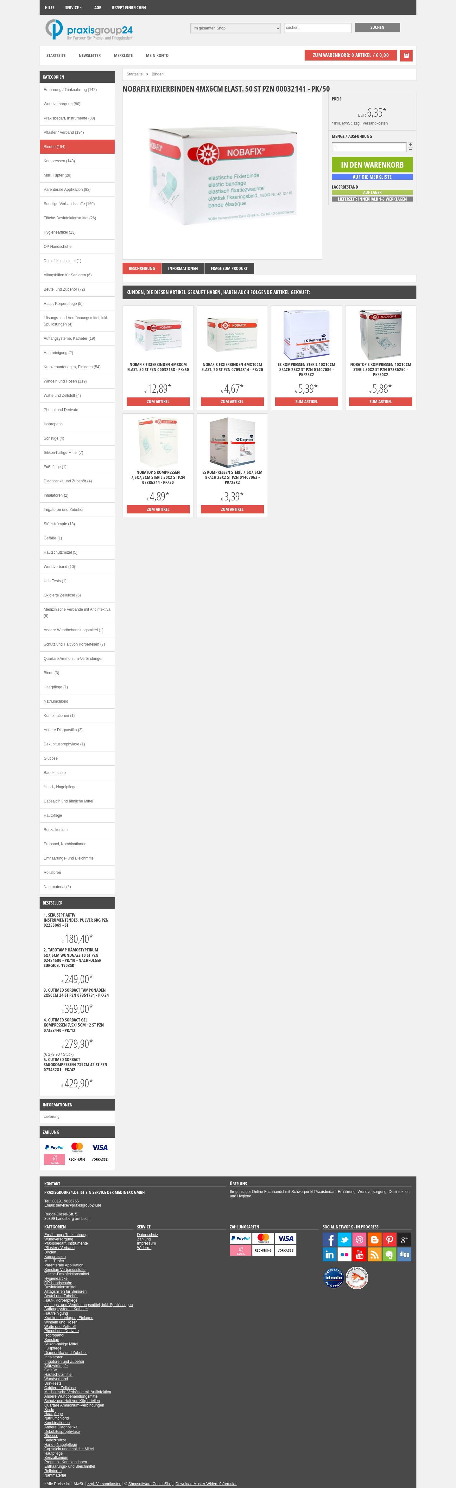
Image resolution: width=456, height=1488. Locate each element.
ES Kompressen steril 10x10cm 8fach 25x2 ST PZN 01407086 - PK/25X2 (306, 369)
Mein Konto (157, 55)
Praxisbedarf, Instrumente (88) (69, 118)
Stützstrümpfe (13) (59, 524)
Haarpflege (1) (56, 687)
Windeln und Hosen (61, 1322)
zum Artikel (158, 401)
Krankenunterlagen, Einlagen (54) (72, 367)
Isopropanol (54, 424)
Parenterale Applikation (63, 1265)
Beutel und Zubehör (61, 1296)
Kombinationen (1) (59, 715)
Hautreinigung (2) (58, 353)
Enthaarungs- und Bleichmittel (69, 858)
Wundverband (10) (59, 566)
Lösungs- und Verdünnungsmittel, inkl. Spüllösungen (88, 1305)
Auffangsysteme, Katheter (66, 1309)
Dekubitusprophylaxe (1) (64, 744)
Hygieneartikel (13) (60, 232)
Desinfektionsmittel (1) (62, 261)
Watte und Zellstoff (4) (62, 395)
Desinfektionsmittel (60, 1287)
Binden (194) (55, 147)
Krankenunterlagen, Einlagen (68, 1318)
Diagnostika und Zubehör (65, 1352)
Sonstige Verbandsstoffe (65, 1269)
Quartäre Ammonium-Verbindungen (74, 658)
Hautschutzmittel (58, 1374)
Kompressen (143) (59, 161)
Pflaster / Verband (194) (64, 132)
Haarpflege (53, 1414)
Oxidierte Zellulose (60, 1388)
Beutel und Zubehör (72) (64, 289)
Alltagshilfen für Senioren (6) (68, 275)
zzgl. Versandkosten (371, 123)
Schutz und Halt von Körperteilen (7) (74, 644)
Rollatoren (52, 872)
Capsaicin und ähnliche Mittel (68, 801)
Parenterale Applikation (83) (67, 189)
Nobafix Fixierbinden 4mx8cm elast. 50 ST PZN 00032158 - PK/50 (158, 367)
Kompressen (55, 1256)
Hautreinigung (56, 1313)
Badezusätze (55, 772)
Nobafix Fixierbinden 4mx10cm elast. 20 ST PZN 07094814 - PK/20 (232, 367)
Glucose (51, 758)
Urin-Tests (52, 1383)
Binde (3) (51, 673)
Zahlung (144, 1239)
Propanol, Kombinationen (65, 844)
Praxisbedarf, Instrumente (66, 1243)
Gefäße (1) (53, 538)
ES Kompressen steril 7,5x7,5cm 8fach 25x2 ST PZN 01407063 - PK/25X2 (232, 477)
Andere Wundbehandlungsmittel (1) (74, 630)
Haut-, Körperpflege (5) (63, 303)
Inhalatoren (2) (56, 495)
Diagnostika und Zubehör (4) (68, 481)
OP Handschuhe (58, 246)
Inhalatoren (53, 1357)
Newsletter (90, 55)
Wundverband (56, 1379)
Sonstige (51, 1339)
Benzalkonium (55, 830)
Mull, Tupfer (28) (57, 175)
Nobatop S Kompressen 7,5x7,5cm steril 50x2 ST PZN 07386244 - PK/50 (158, 477)
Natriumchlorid (56, 701)
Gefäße (50, 1370)
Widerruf (144, 1248)
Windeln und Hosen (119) (65, 381)
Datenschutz (147, 1235)
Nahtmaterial (55, 1475)
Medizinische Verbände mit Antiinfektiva (77, 1392)
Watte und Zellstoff (60, 1326)
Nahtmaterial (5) (57, 887)
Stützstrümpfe (56, 1366)
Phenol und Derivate (61, 410)
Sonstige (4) (54, 438)
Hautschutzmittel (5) (61, 552)
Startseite (56, 55)
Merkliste (123, 55)
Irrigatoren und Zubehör (64, 509)
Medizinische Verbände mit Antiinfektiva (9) (77, 612)
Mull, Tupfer (54, 1261)
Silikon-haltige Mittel (61, 1344)
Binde (49, 1409)
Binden (50, 1252)
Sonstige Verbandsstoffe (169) (69, 204)
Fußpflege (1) (55, 467)
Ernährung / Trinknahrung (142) (70, 89)
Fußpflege (52, 1348)
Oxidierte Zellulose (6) (62, 595)
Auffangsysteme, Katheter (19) (69, 338)
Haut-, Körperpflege (61, 1300)
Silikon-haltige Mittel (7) (63, 452)
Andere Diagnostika (61, 1427)
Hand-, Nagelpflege (60, 787)
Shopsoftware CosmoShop (151, 1484)
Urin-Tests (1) (55, 581)
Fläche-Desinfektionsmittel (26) (70, 218)
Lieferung (52, 1116)
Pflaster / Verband (59, 1248)
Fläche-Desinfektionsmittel (66, 1274)
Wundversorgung (58, 1239)
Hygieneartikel (56, 1278)
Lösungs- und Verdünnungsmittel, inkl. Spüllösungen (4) (76, 321)
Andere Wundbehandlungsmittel (71, 1396)
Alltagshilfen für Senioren (65, 1291)
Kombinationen (57, 1422)
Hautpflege (53, 815)
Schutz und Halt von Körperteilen (72, 1401)
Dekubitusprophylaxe (62, 1431)
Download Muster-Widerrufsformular (206, 1484)
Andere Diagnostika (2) (63, 730)
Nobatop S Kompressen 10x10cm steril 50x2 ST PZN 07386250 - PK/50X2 (380, 369)
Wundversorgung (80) (62, 104)
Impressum (146, 1243)
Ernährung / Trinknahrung (65, 1235)
